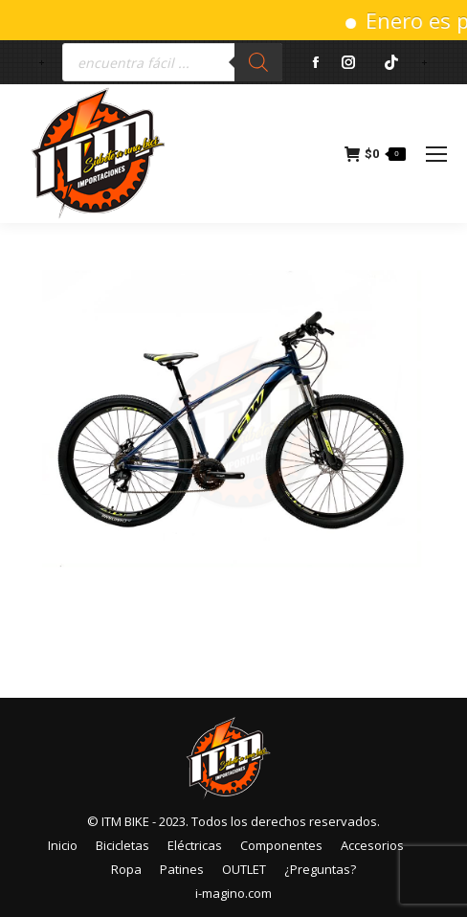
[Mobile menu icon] (436, 154)
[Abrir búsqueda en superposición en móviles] (172, 62)
